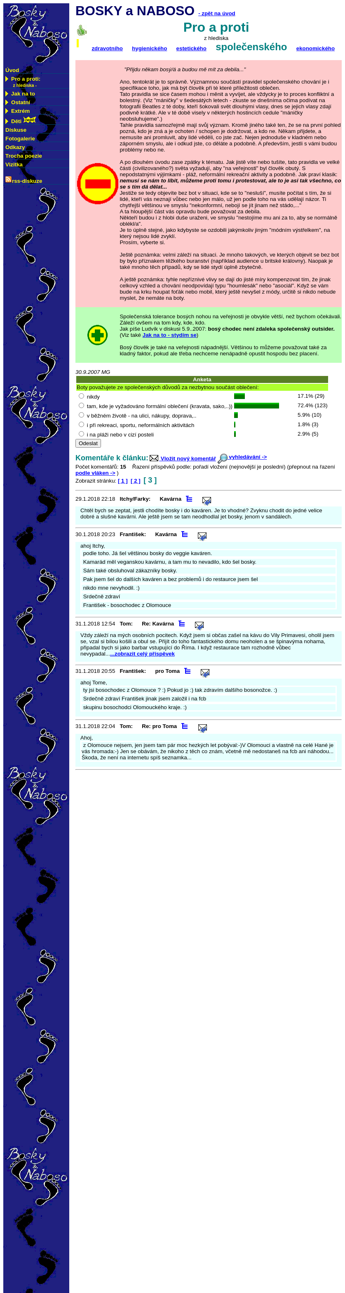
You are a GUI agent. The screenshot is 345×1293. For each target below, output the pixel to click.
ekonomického (315, 48)
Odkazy (15, 147)
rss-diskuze (23, 180)
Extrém (17, 111)
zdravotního (107, 48)
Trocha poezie (23, 156)
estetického (191, 48)
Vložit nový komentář (182, 458)
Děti (21, 120)
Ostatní (17, 102)
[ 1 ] (123, 481)
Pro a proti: (22, 82)
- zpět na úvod (216, 13)
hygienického (149, 48)
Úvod (12, 70)
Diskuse (15, 130)
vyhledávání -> (242, 457)
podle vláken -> (95, 473)
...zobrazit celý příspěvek (142, 654)
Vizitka (14, 164)
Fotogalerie (20, 138)
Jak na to (20, 94)
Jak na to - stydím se (170, 335)
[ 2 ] (136, 481)
